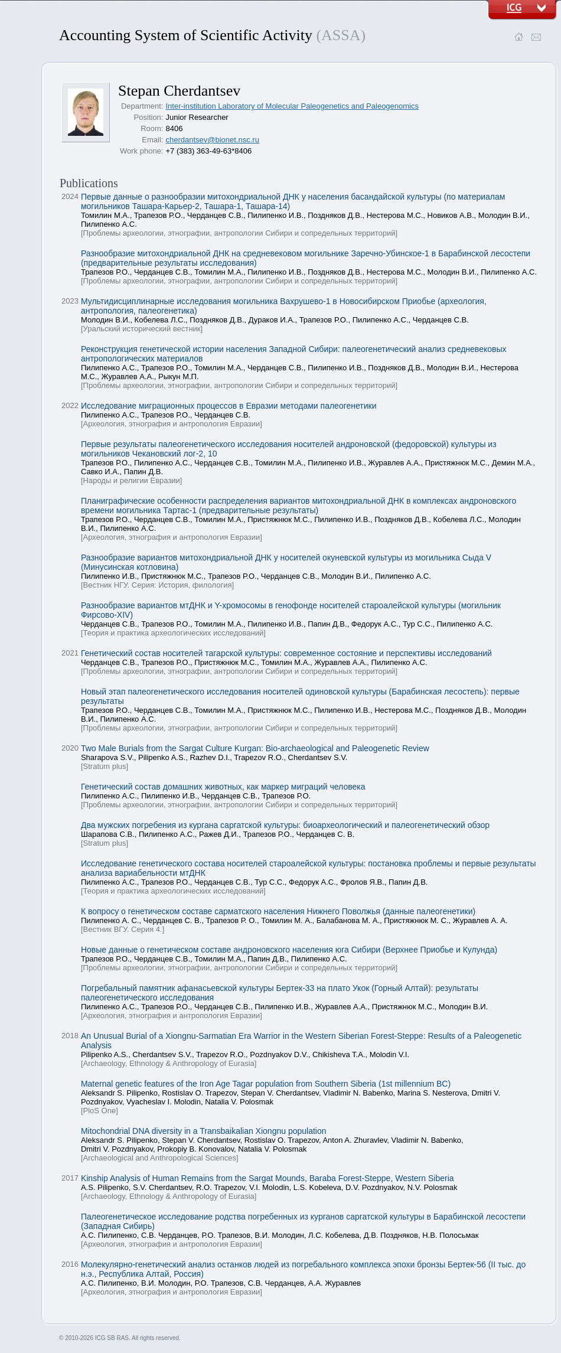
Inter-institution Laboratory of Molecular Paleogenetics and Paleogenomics (292, 106)
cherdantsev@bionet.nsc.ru (212, 139)
